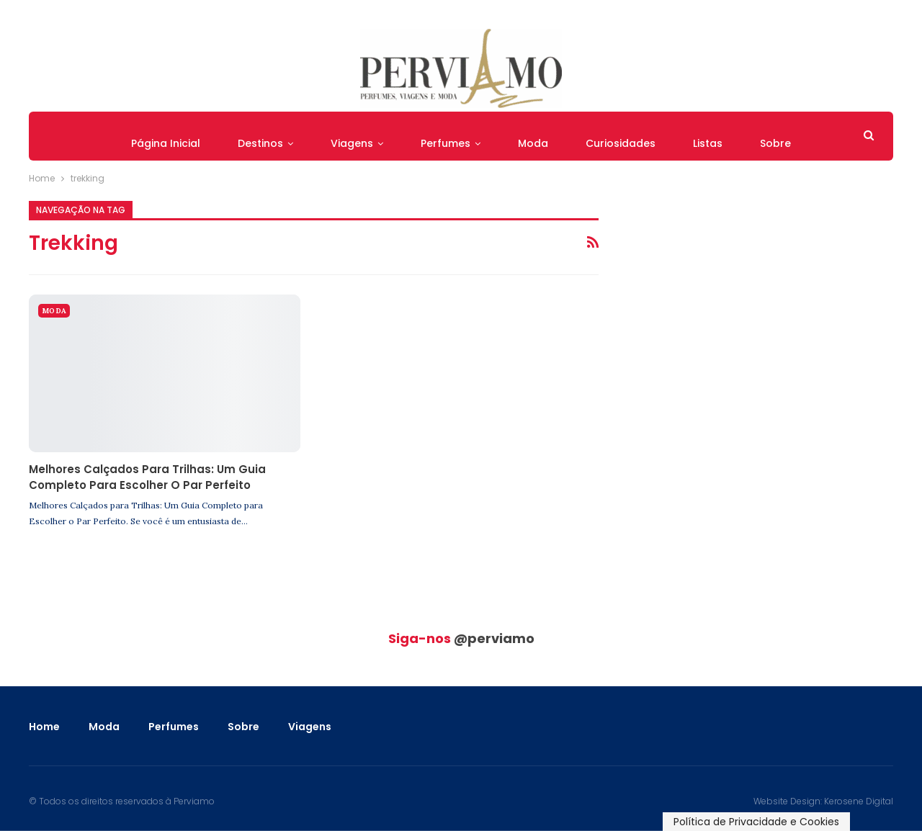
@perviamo (494, 638)
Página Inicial (165, 143)
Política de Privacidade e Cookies (756, 821)
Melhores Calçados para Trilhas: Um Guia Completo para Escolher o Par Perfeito (147, 477)
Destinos (260, 143)
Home (44, 726)
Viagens (352, 143)
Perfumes (445, 143)
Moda (533, 143)
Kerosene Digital (858, 801)
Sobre (775, 143)
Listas (707, 143)
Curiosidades (620, 143)
